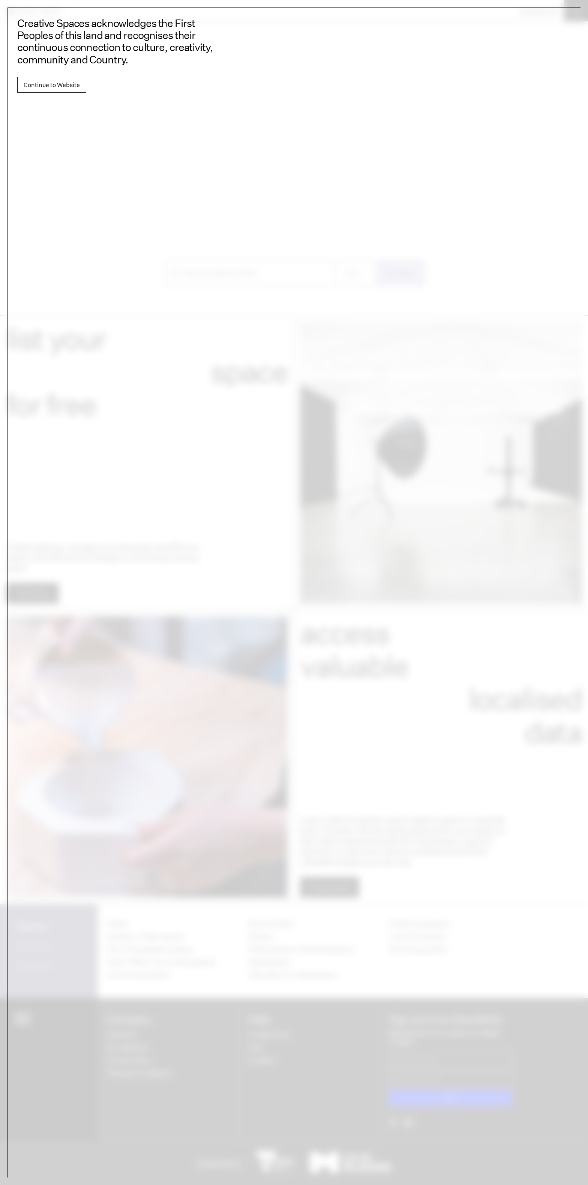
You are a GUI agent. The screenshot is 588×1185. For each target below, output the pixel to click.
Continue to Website (52, 84)
